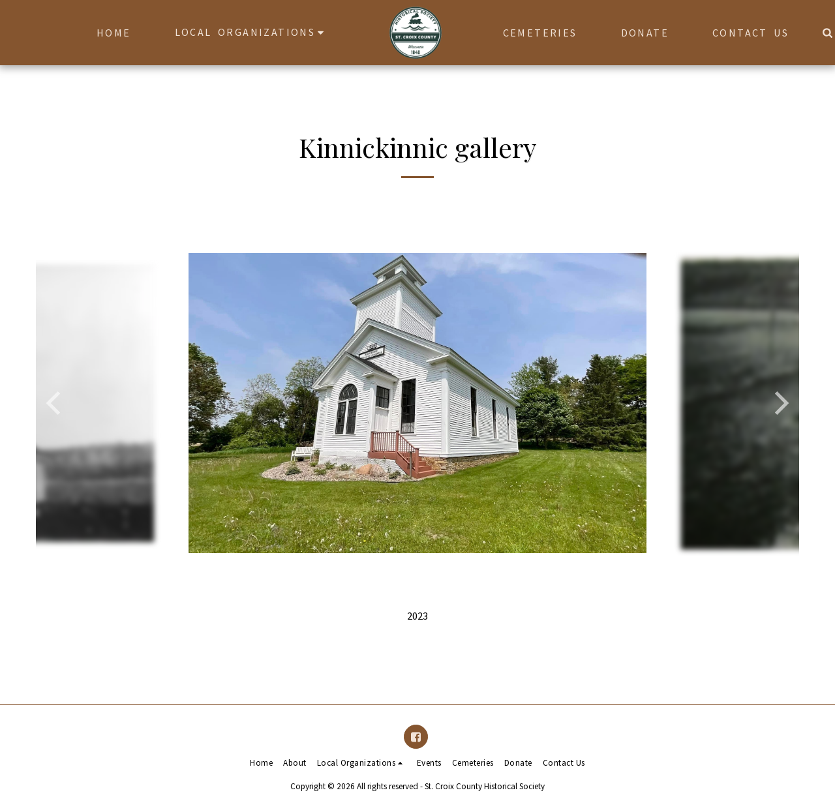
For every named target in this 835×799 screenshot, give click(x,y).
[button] (247, 32)
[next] (779, 403)
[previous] (55, 403)
